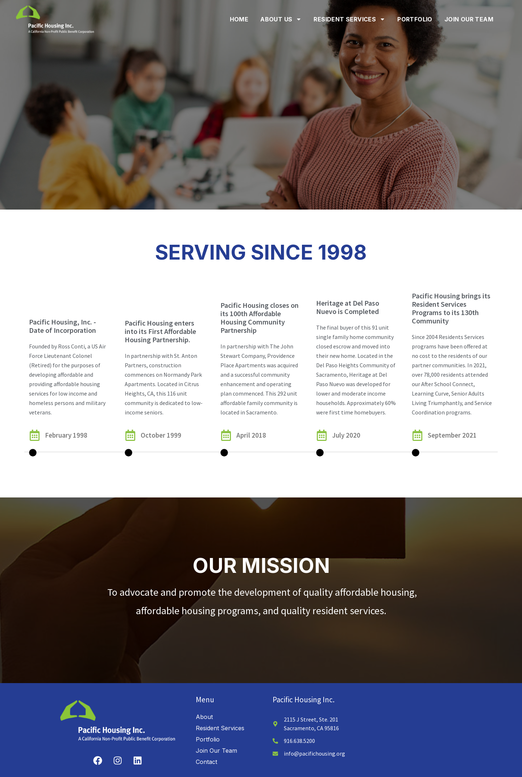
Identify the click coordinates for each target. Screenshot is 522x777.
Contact (206, 749)
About (204, 704)
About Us (281, 19)
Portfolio (414, 19)
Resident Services (349, 19)
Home (239, 19)
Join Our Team (468, 19)
